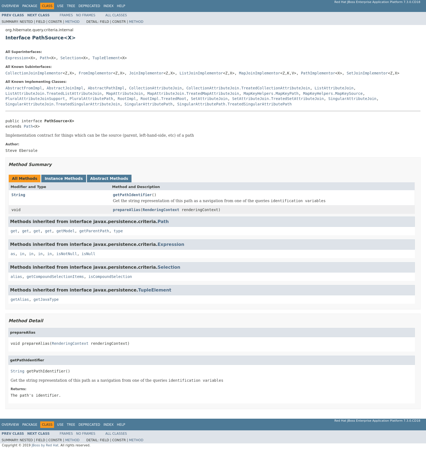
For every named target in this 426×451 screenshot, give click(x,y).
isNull (88, 254)
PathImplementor (318, 73)
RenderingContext (161, 210)
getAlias (20, 299)
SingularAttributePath (148, 104)
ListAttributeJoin (334, 88)
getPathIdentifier (132, 195)
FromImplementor (96, 73)
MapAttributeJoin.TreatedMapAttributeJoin (193, 93)
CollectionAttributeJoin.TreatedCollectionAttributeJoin (248, 88)
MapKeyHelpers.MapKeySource (333, 93)
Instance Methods (64, 178)
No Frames (85, 15)
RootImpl (127, 98)
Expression (16, 58)
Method (72, 22)
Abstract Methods (109, 178)
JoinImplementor (146, 73)
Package (29, 6)
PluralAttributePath (91, 98)
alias (16, 276)
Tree (71, 6)
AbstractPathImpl (106, 88)
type (118, 231)
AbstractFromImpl (23, 88)
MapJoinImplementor (259, 73)
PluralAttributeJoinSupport (35, 98)
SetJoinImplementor (367, 73)
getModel (66, 231)
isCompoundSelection (110, 276)
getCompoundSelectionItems (55, 276)
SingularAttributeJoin (352, 98)
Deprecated (89, 6)
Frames (66, 15)
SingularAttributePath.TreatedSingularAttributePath (234, 104)
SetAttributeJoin (209, 98)
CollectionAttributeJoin (155, 88)
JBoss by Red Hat (45, 445)
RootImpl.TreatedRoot (163, 98)
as (13, 254)
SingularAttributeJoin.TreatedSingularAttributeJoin (62, 104)
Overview (10, 6)
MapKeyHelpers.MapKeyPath (271, 93)
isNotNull (67, 254)
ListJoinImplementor (201, 73)
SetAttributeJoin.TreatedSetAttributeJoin (278, 98)
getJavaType (46, 299)
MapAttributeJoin (124, 93)
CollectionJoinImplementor (34, 73)
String (18, 195)
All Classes (116, 15)
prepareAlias (126, 210)
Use (60, 6)
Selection (70, 58)
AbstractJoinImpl (65, 88)
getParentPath (94, 231)
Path (44, 58)
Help (121, 6)
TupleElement (106, 58)
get (14, 231)
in (22, 254)
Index (109, 6)
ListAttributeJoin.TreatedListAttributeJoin (53, 93)
